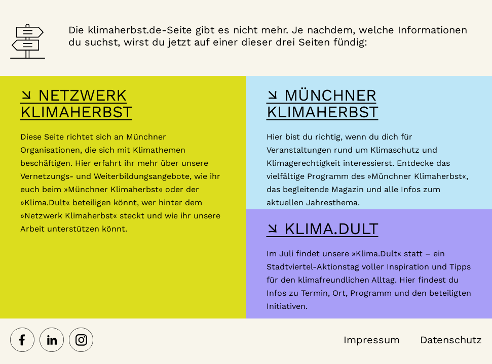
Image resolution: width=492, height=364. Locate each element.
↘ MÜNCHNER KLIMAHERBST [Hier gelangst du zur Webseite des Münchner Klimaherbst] (323, 103)
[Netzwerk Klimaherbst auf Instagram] (81, 341)
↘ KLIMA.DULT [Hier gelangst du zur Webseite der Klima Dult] (323, 228)
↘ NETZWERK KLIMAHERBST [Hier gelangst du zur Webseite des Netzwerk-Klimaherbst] (76, 103)
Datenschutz (451, 340)
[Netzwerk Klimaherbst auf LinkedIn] (52, 341)
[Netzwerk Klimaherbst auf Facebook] (22, 341)
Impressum (372, 340)
